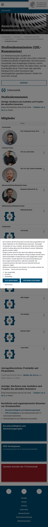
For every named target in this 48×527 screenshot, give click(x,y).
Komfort (8, 274)
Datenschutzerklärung (18, 269)
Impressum (7, 284)
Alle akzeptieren (11, 280)
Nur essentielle (10, 272)
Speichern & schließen (31, 280)
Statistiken (8, 276)
